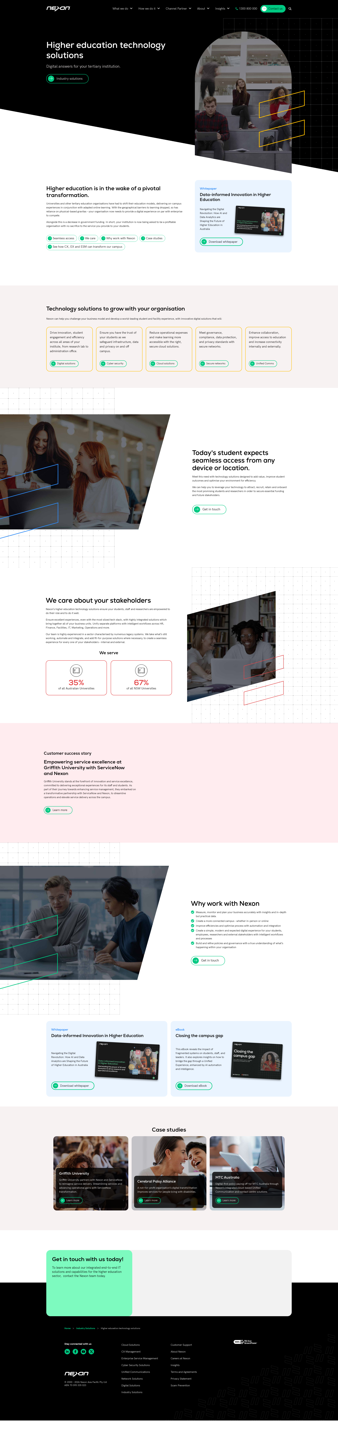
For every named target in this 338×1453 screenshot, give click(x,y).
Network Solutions (132, 1378)
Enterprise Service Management (139, 1358)
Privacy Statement (181, 1378)
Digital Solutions (130, 1385)
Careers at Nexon (180, 1358)
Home (67, 1328)
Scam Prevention (180, 1385)
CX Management (131, 1351)
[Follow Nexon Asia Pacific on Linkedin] (68, 1351)
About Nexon (178, 1351)
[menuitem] (122, 8)
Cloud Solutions (130, 1345)
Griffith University (74, 1173)
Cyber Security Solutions (135, 1365)
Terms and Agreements (184, 1372)
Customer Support (181, 1345)
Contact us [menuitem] (272, 8)
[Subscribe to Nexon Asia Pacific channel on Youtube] (85, 1351)
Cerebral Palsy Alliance (156, 1181)
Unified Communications (135, 1372)
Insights (175, 1365)
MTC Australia (227, 1177)
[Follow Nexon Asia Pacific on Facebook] (76, 1351)
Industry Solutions (85, 1328)
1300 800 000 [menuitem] (246, 8)
